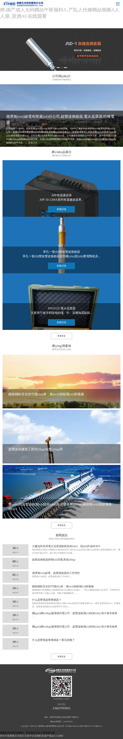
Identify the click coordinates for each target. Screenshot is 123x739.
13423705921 (61, 708)
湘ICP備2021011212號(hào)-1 (91, 726)
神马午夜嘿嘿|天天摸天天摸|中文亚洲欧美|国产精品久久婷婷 (31, 736)
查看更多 (61, 336)
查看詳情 (32, 143)
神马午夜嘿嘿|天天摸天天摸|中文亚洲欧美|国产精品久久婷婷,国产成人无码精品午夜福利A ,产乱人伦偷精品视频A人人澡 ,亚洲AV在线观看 (61, 9)
